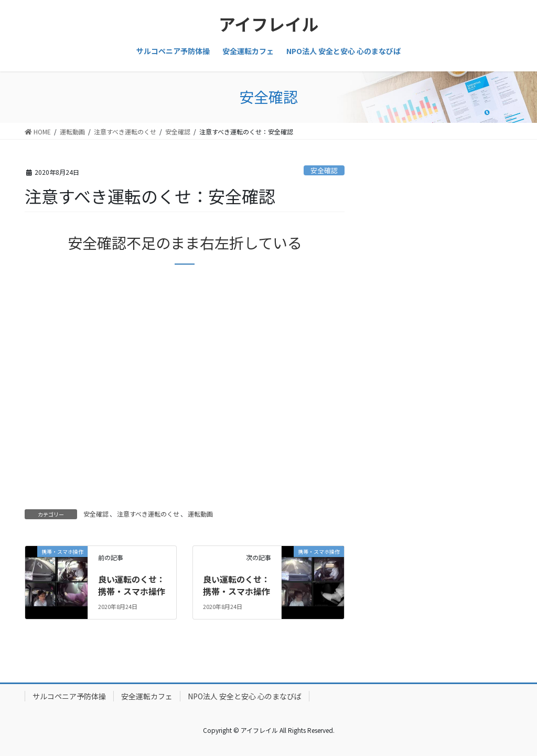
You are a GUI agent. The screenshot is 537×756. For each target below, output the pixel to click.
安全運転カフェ (147, 696)
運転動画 (200, 513)
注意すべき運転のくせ (148, 513)
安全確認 (324, 170)
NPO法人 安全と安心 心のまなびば (245, 696)
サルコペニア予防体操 (69, 696)
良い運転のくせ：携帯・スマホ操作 (131, 585)
